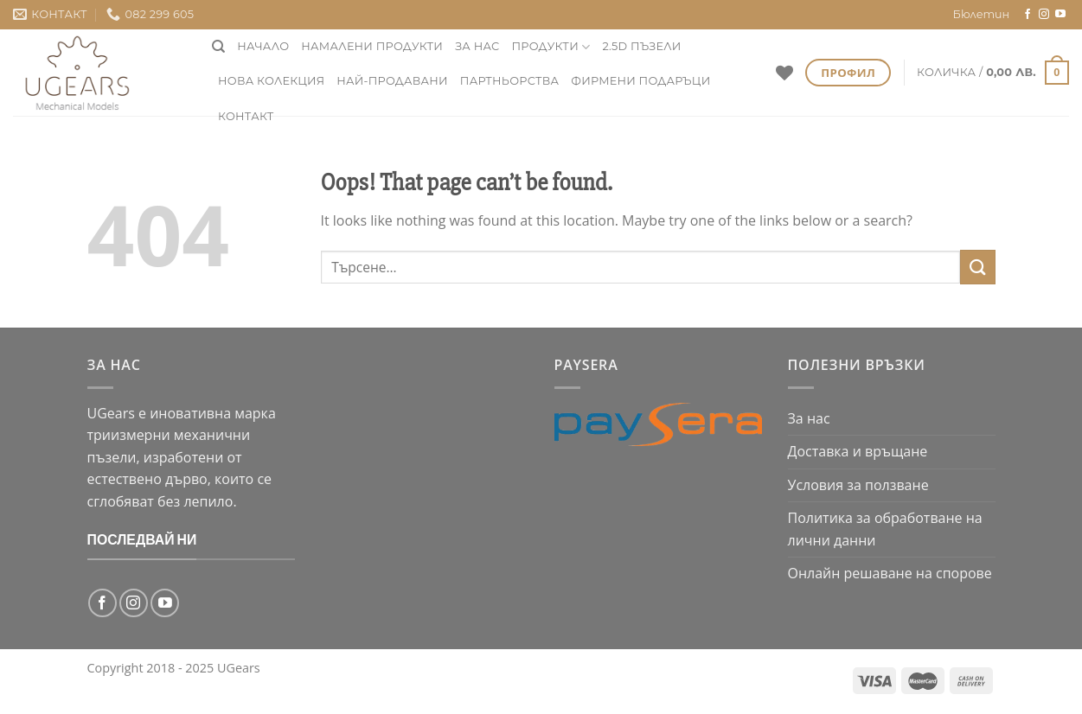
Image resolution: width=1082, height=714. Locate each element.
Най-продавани (392, 80)
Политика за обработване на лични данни (885, 529)
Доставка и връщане (858, 451)
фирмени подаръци (640, 80)
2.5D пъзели (641, 46)
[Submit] (977, 267)
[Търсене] (218, 46)
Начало (263, 46)
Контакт (246, 116)
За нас (477, 46)
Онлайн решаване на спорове (890, 573)
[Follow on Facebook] (1027, 15)
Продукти (551, 47)
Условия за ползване (858, 484)
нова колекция (271, 80)
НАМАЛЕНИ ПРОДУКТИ (372, 46)
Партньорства (509, 80)
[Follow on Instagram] (1044, 15)
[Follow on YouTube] (1060, 15)
